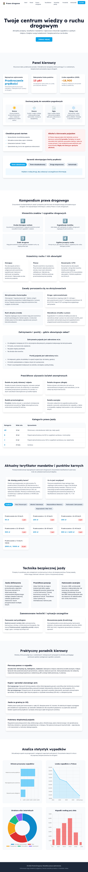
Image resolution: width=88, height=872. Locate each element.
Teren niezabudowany (37, 165)
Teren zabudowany (18, 165)
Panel (31, 2)
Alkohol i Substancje (36, 505)
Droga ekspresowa (57, 165)
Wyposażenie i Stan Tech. (44, 509)
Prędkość (9, 505)
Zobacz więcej (44, 39)
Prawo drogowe (38, 3)
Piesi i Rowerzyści (20, 505)
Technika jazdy (56, 3)
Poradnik (65, 2)
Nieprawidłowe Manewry (54, 505)
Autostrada (72, 165)
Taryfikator (48, 2)
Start (25, 2)
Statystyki (73, 2)
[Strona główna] (11, 3)
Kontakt (81, 2)
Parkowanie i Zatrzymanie (74, 505)
